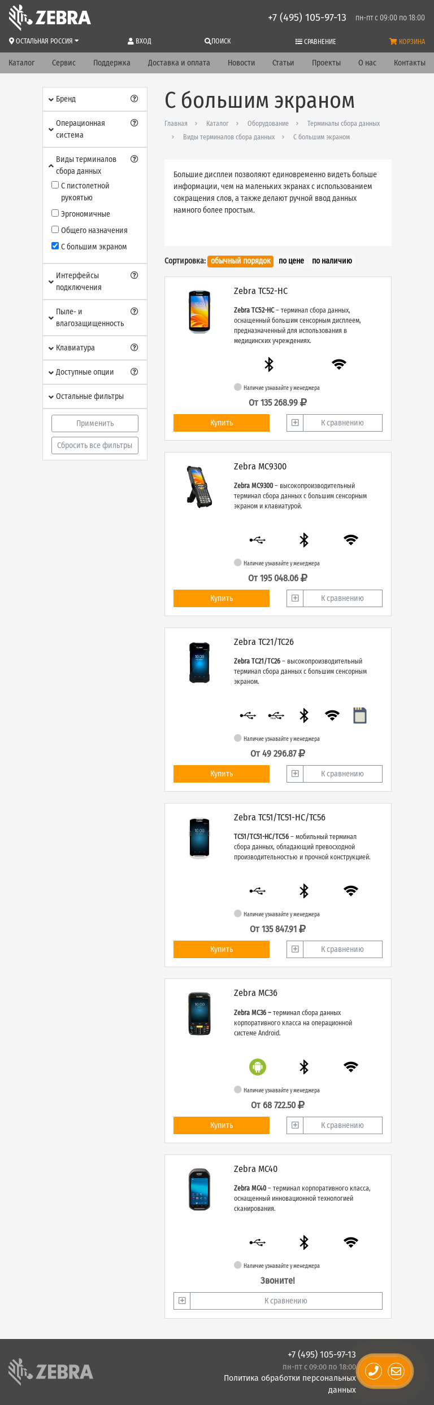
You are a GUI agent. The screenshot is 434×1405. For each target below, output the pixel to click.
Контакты (410, 63)
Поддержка (112, 63)
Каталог (21, 63)
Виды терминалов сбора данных (229, 137)
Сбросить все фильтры (94, 445)
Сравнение (316, 42)
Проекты (326, 63)
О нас (367, 63)
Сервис (64, 63)
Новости (241, 63)
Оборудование (268, 124)
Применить (95, 423)
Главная (176, 124)
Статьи (283, 63)
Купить (221, 423)
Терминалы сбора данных (343, 124)
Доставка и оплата (179, 63)
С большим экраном (321, 137)
